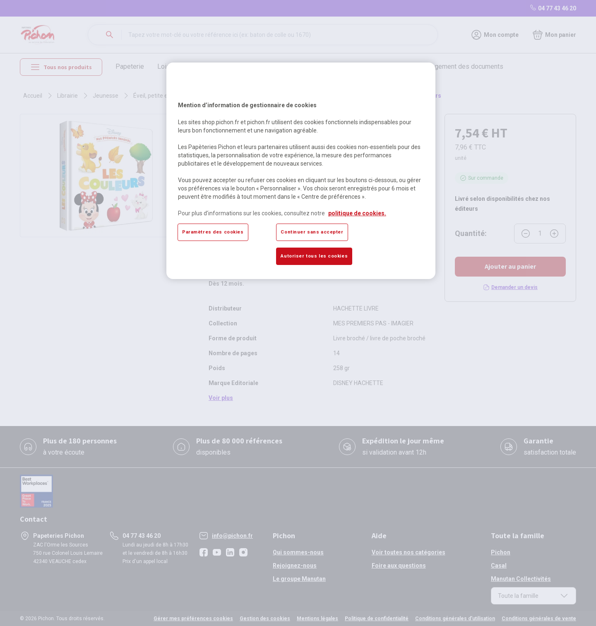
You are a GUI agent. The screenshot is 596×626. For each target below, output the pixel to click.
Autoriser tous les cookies (314, 256)
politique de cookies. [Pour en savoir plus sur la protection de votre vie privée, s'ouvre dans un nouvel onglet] (357, 213)
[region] (300, 171)
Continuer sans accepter (312, 232)
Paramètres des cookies (213, 232)
